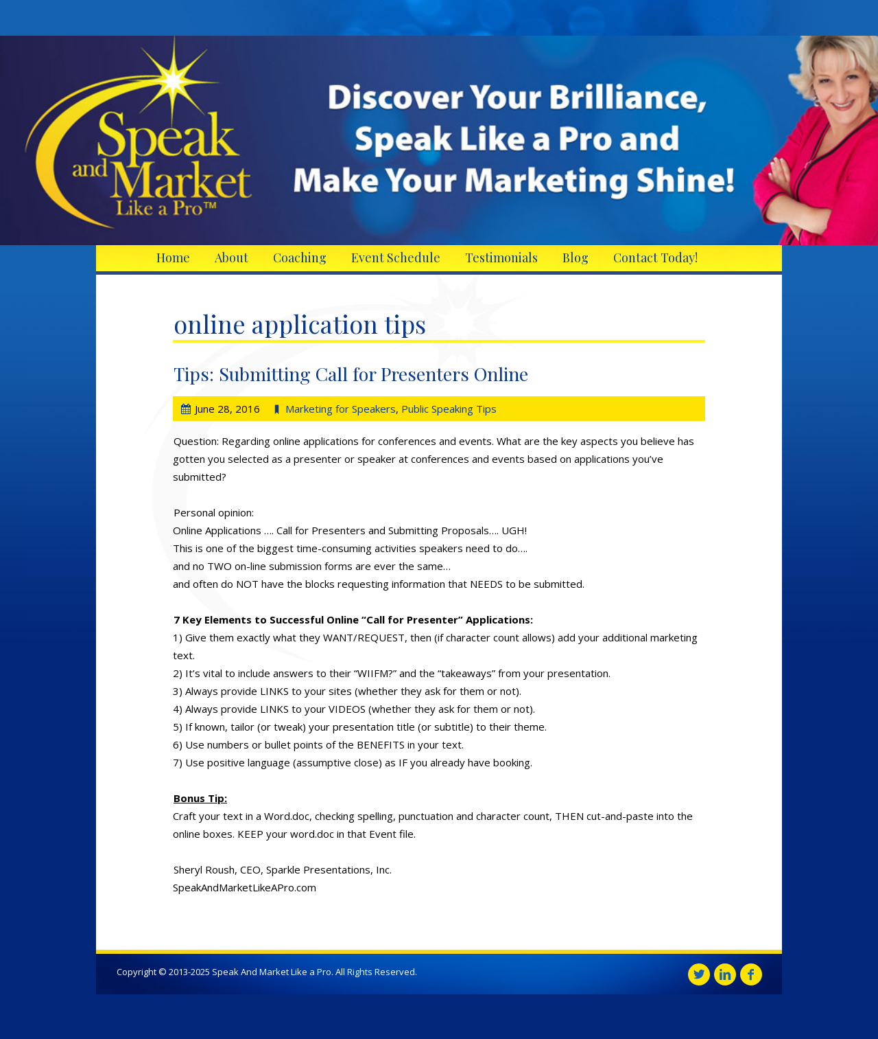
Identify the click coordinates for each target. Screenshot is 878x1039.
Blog (575, 257)
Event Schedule (395, 257)
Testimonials (501, 257)
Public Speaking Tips (449, 408)
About (231, 257)
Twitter (699, 974)
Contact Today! (655, 257)
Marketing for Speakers (340, 408)
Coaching (300, 257)
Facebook (751, 974)
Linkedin (725, 974)
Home (173, 257)
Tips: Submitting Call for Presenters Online (351, 373)
